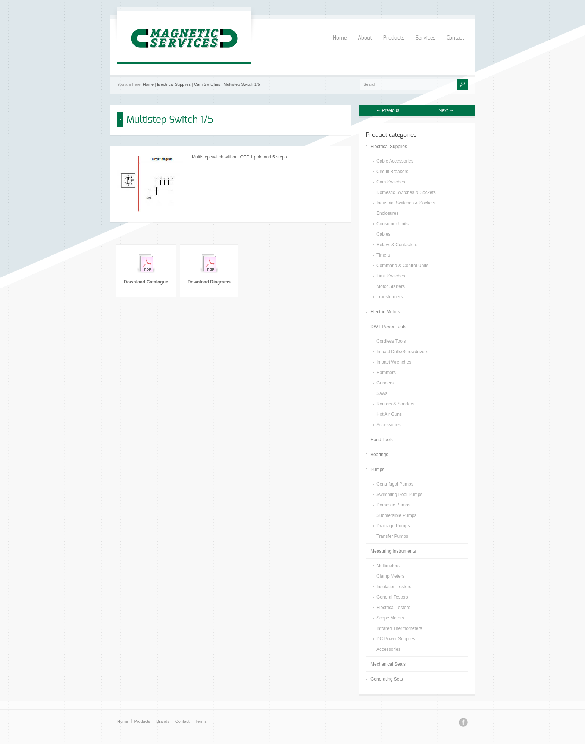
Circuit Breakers (392, 171)
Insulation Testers (393, 586)
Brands (162, 721)
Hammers (386, 372)
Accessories (388, 424)
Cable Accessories (394, 161)
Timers (383, 255)
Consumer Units (392, 223)
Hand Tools (381, 439)
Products (393, 38)
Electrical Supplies (174, 84)
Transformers (389, 296)
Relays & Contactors (396, 244)
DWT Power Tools (388, 326)
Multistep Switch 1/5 (241, 84)
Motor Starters (390, 286)
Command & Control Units (402, 265)
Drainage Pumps (393, 525)
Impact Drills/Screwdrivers (402, 351)
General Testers (392, 597)
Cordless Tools (391, 341)
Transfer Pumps (392, 536)
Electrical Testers (393, 607)
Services (425, 38)
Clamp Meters (390, 576)
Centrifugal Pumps (394, 484)
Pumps (377, 469)
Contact (455, 38)
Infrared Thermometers (399, 628)
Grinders (385, 383)
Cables (383, 234)
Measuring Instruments (393, 551)
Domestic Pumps (393, 505)
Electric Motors (385, 311)
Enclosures (387, 213)
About (365, 38)
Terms (201, 721)
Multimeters (388, 565)
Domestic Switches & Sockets (406, 192)
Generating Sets (386, 679)
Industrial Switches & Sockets (405, 202)
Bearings (379, 454)
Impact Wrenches (393, 362)
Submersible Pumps (396, 515)
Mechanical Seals (388, 664)
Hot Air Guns (389, 414)
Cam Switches (207, 84)
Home (340, 38)
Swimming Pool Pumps (399, 494)
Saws (381, 393)
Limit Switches (390, 276)
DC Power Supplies (395, 638)
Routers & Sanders (395, 403)
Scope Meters (390, 618)
